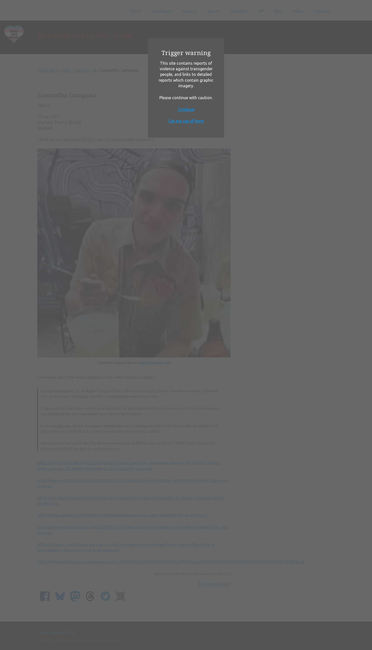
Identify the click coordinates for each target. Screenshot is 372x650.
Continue (186, 109)
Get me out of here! (186, 121)
